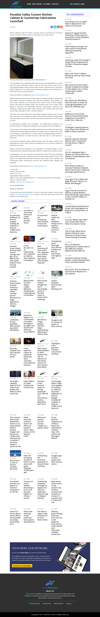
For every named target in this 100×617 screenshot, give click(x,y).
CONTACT (55, 4)
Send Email (17, 174)
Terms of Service (34, 603)
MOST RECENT (37, 4)
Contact (68, 603)
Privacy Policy (46, 603)
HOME (29, 4)
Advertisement (58, 603)
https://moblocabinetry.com (40, 95)
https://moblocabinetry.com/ (25, 182)
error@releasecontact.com (23, 194)
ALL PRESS (47, 4)
